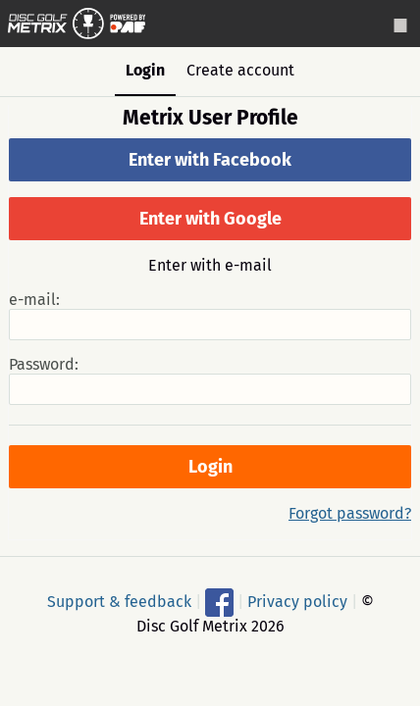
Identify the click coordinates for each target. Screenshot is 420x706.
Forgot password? (350, 513)
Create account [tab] (240, 70)
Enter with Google (210, 218)
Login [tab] (145, 70)
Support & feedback (119, 601)
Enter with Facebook (210, 160)
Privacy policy (297, 601)
